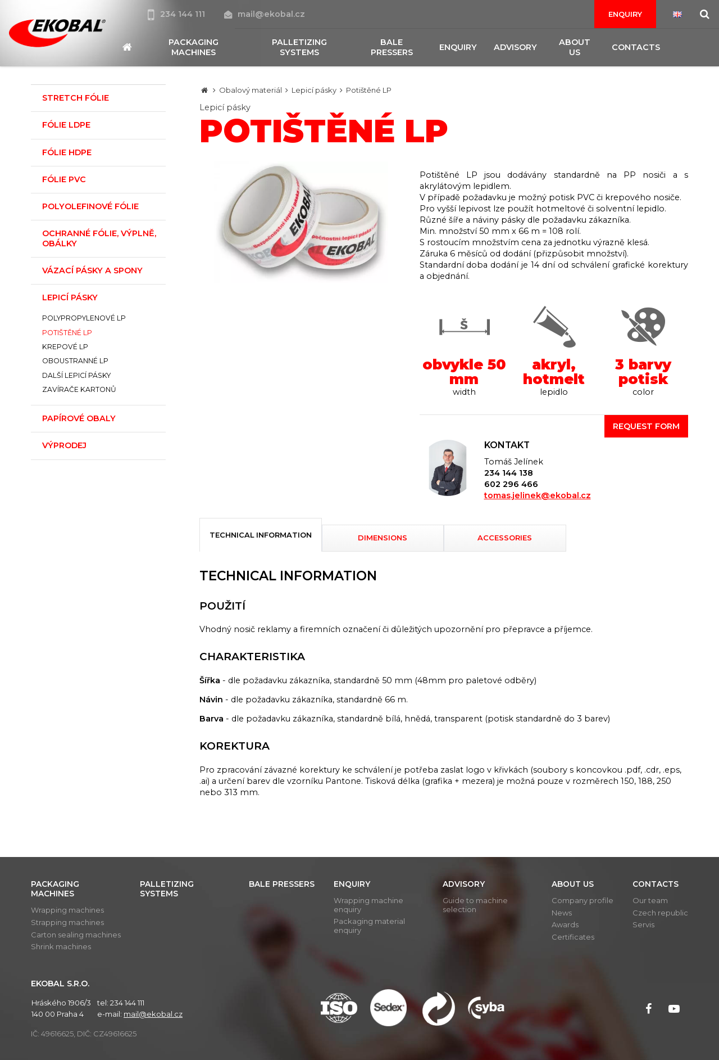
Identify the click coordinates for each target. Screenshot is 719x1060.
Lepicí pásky (314, 89)
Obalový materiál (250, 89)
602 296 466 (511, 484)
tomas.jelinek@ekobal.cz (537, 495)
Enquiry (625, 14)
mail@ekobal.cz (264, 14)
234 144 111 (177, 14)
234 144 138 (508, 473)
